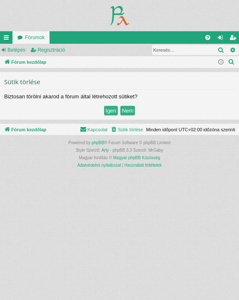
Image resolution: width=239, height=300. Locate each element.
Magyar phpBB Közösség (136, 157)
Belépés (16, 50)
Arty (105, 150)
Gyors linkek (7, 39)
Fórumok (35, 37)
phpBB (98, 142)
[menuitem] (208, 37)
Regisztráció (51, 50)
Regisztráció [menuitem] (234, 39)
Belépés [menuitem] (222, 39)
